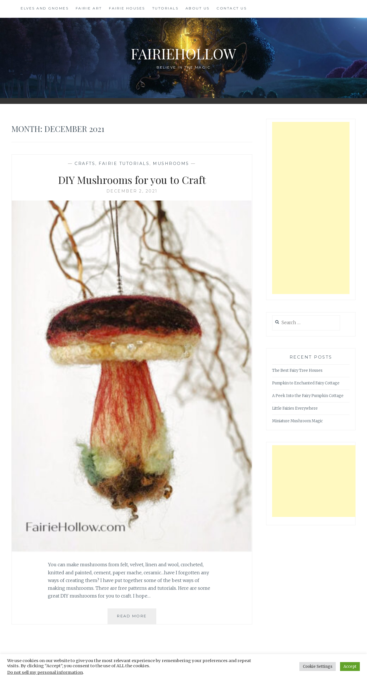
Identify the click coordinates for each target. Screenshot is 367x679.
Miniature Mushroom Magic (297, 421)
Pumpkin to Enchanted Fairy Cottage (305, 383)
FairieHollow (183, 53)
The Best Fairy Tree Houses (297, 370)
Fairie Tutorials (124, 163)
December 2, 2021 (132, 191)
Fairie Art (89, 8)
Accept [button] (349, 666)
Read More (136, 618)
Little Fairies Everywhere (295, 408)
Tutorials (165, 8)
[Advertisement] (311, 208)
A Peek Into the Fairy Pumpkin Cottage (307, 395)
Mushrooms (171, 163)
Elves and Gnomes (45, 8)
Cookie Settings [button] (317, 666)
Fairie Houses (127, 8)
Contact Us (231, 8)
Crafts (85, 163)
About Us (198, 8)
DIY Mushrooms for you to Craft (132, 179)
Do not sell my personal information (45, 672)
